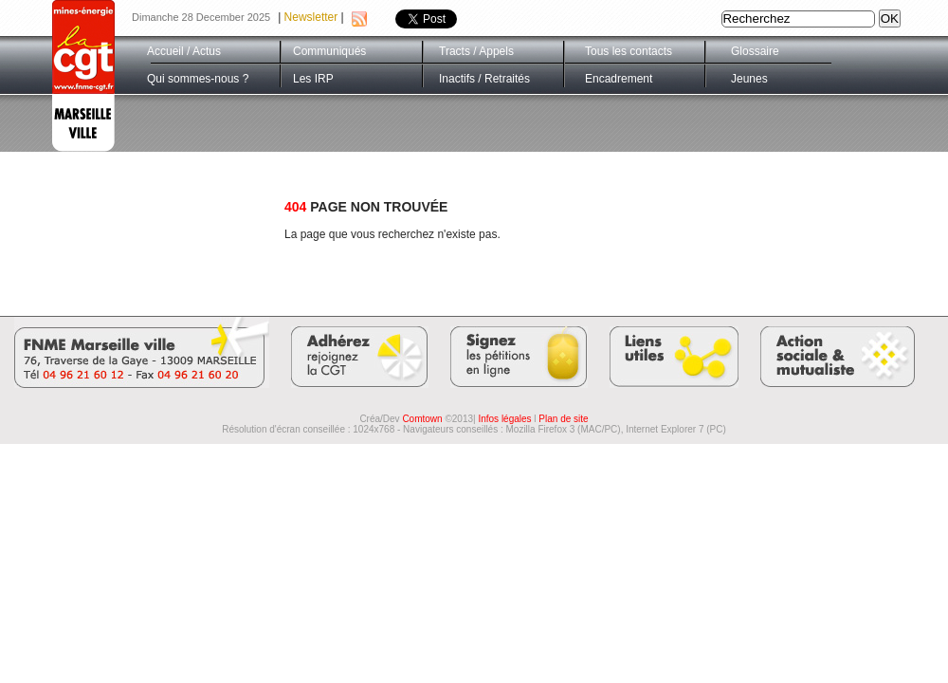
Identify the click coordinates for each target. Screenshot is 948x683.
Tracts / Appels (476, 51)
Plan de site (563, 419)
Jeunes (749, 78)
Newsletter (311, 17)
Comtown (422, 419)
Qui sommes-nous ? (197, 78)
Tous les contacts (628, 51)
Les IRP (313, 78)
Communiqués (329, 51)
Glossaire (755, 51)
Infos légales (504, 419)
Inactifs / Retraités (484, 78)
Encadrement (618, 78)
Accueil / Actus (184, 51)
